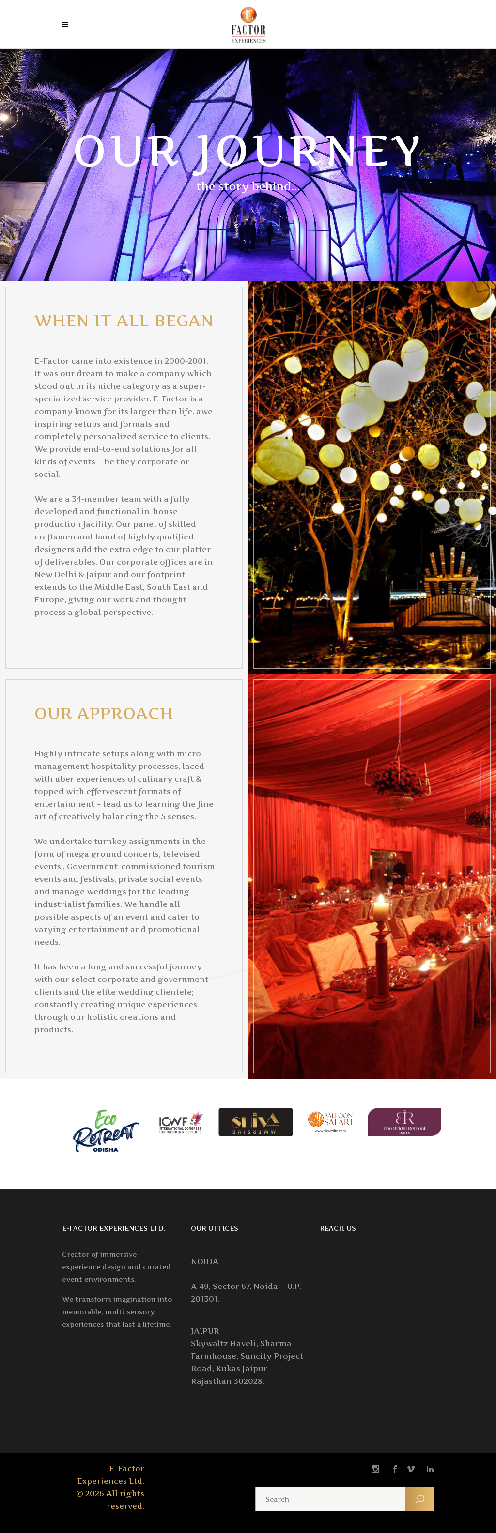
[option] (106, 1134)
